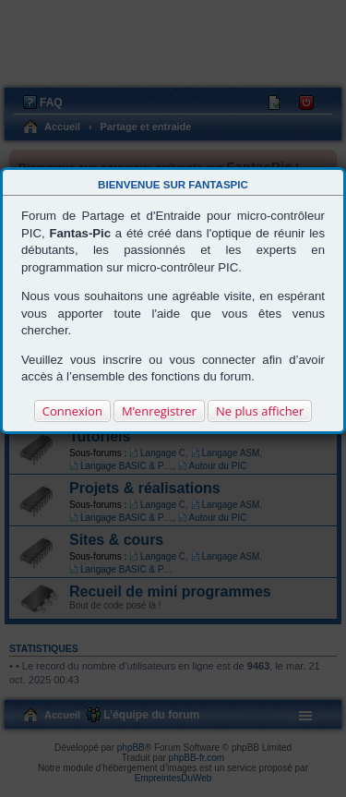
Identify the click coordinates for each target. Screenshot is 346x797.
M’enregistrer (159, 411)
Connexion (72, 411)
